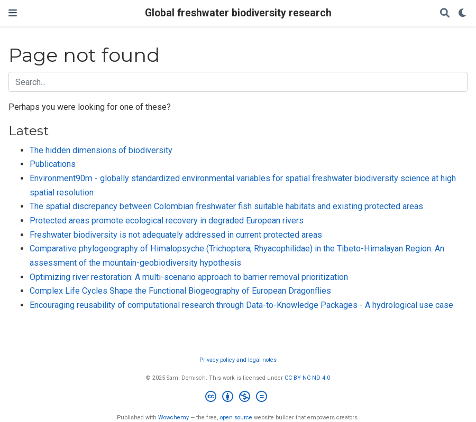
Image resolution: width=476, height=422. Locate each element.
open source (236, 417)
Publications (53, 164)
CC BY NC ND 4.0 (307, 377)
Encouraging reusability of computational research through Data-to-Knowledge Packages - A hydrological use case (241, 305)
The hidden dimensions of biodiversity (101, 150)
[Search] (445, 13)
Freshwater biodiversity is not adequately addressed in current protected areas (176, 235)
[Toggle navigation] (12, 13)
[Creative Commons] (238, 398)
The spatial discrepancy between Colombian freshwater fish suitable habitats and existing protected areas (226, 206)
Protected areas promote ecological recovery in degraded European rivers (167, 220)
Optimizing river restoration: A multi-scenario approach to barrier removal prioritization (189, 277)
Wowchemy (173, 417)
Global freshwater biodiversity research (238, 13)
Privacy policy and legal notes (238, 360)
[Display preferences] (463, 13)
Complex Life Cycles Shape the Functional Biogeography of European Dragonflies (180, 291)
